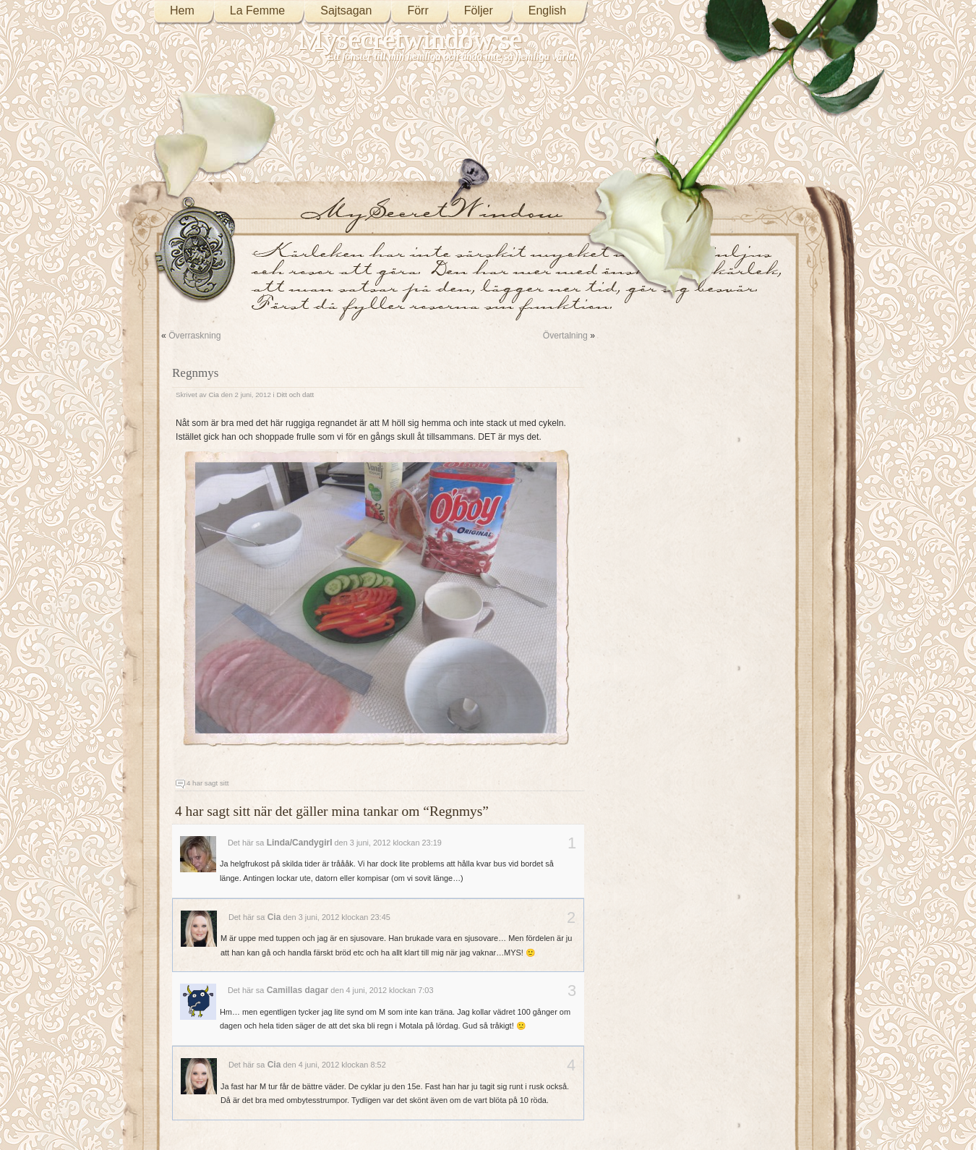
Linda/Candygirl (300, 843)
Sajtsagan (346, 10)
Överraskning (194, 336)
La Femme (257, 10)
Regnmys (195, 373)
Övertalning (565, 336)
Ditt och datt (295, 395)
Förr (417, 10)
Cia (213, 395)
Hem (182, 10)
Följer (478, 10)
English (547, 10)
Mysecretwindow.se (411, 39)
